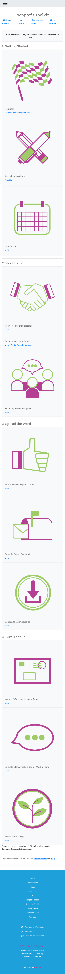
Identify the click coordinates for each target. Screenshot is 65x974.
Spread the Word (37, 22)
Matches (32, 891)
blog (53, 859)
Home (32, 878)
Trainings (32, 917)
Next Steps (21, 22)
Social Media (32, 908)
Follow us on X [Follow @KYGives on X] (29, 931)
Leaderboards (32, 883)
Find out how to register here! (18, 113)
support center (40, 859)
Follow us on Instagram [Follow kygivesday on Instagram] (32, 936)
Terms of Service (32, 913)
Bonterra (38, 967)
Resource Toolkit (32, 904)
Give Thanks (52, 22)
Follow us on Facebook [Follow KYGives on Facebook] (32, 927)
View (7, 250)
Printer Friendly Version (21, 345)
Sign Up (8, 180)
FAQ (32, 896)
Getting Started (6, 22)
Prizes (32, 887)
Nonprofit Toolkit (32, 900)
